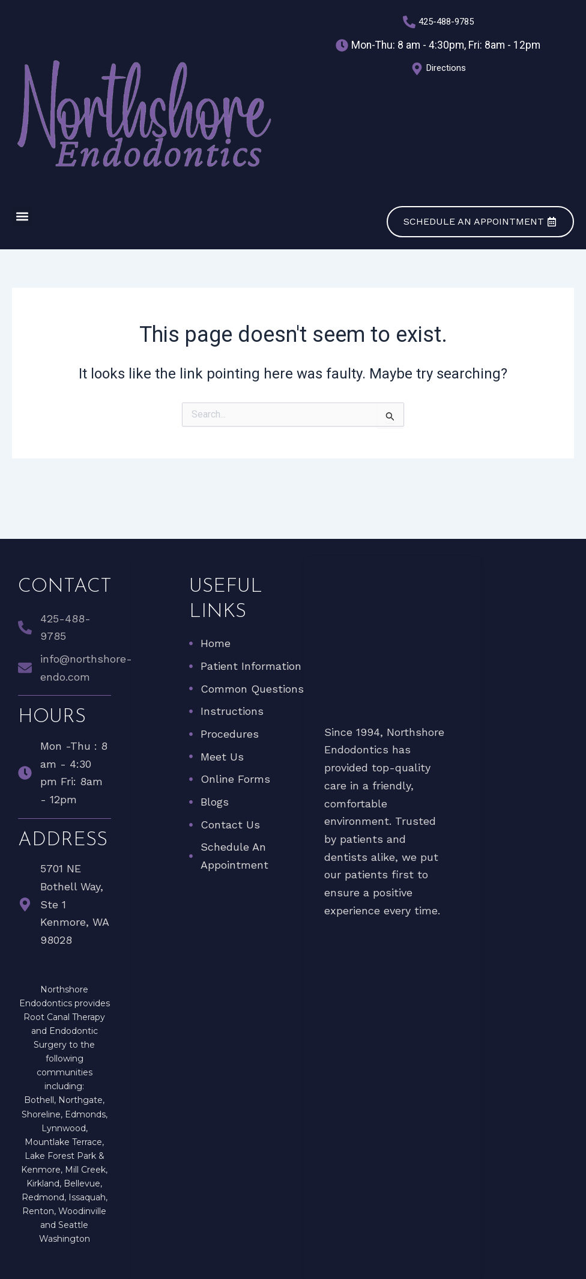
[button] (22, 216)
